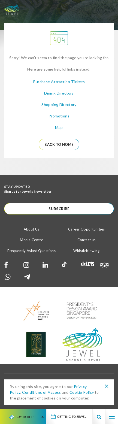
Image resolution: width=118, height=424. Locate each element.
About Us (32, 229)
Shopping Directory (59, 104)
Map (59, 127)
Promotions (59, 116)
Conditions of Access (41, 392)
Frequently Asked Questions (31, 251)
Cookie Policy (81, 392)
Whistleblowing (86, 251)
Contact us (86, 240)
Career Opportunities (86, 229)
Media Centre (31, 240)
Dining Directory (59, 93)
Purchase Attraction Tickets (59, 81)
